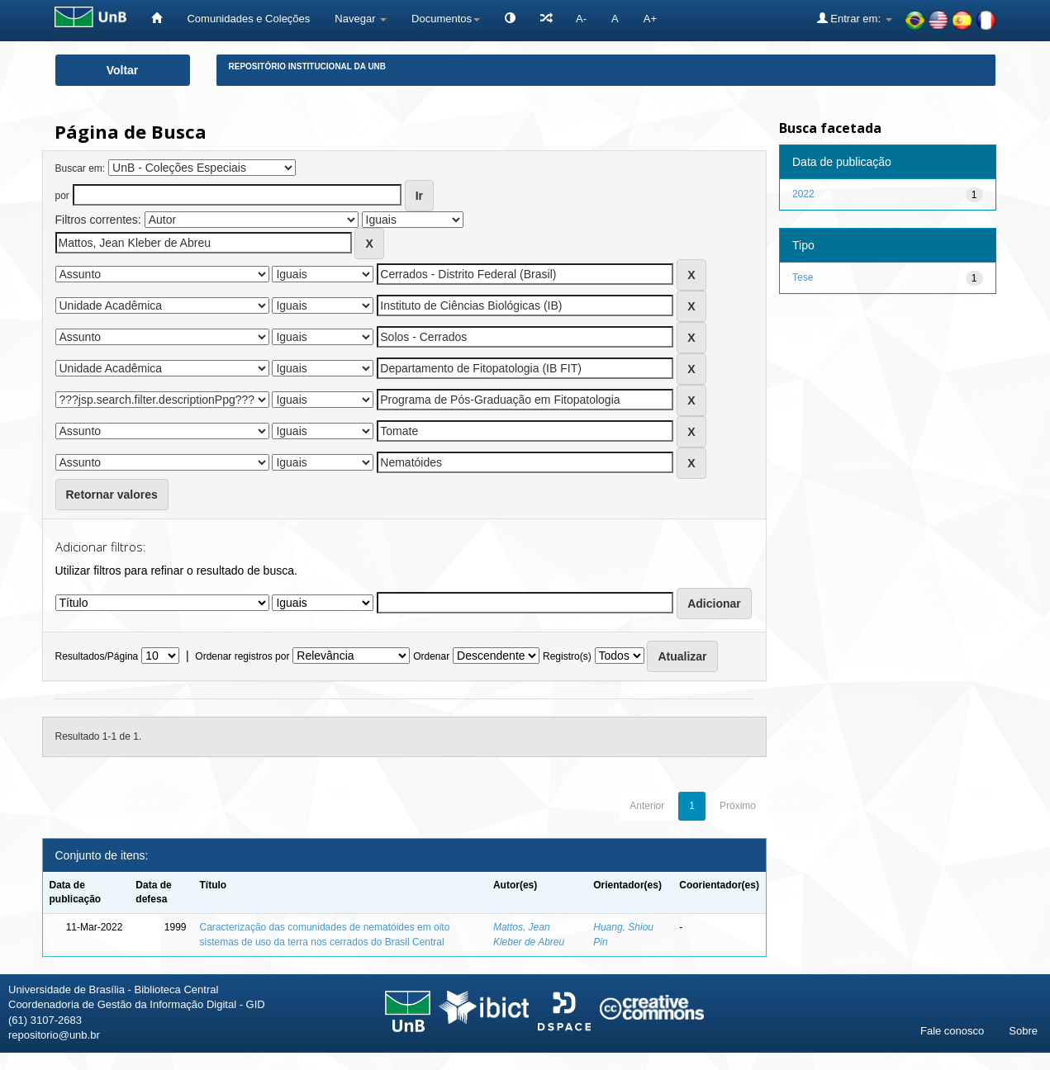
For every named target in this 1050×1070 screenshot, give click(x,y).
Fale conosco (952, 1031)
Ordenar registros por (242, 656)
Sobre (1023, 1031)
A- (581, 18)
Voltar (123, 70)
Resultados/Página (97, 656)
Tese (802, 277)
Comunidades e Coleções (248, 18)
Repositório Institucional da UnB (308, 66)
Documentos (445, 18)
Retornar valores (112, 494)
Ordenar (431, 656)
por (62, 195)
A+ (650, 18)
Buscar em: (80, 168)
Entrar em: (854, 18)
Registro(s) (567, 656)
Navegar (361, 18)
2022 (803, 194)
